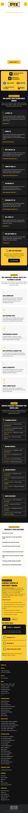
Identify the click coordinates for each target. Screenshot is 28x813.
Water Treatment (8, 432)
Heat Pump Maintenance (7, 756)
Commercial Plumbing (6, 770)
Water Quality (4, 715)
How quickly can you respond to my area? (14, 542)
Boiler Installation (5, 747)
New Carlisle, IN (5, 794)
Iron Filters (6, 504)
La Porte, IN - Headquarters (12, 627)
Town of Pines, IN (5, 796)
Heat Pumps (7, 459)
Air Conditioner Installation (7, 736)
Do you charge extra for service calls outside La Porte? (14, 537)
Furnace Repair (4, 744)
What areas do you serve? (14, 533)
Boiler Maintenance (5, 751)
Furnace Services (8, 450)
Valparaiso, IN (8, 643)
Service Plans (4, 777)
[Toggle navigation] (2, 4)
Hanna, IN (3, 792)
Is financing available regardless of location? (14, 561)
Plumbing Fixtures (5, 710)
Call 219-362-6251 (14, 260)
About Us (3, 779)
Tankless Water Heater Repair (8, 723)
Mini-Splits (6, 461)
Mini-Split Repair (5, 760)
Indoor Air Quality (8, 486)
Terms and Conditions (6, 784)
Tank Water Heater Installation (8, 727)
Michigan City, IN (9, 637)
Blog (2, 781)
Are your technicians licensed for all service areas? (14, 551)
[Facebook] (3, 695)
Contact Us (6, 123)
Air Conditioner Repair (6, 738)
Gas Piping (3, 713)
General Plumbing (8, 424)
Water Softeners (8, 500)
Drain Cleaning (7, 428)
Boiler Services (7, 454)
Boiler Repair (4, 749)
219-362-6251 (6, 619)
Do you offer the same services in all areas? (14, 546)
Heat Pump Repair (5, 754)
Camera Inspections (6, 704)
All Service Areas (5, 790)
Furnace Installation (5, 742)
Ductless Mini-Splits (9, 482)
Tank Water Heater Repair (7, 728)
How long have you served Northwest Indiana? (14, 564)
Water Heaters (7, 437)
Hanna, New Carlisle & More (12, 649)
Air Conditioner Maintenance (8, 740)
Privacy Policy (4, 783)
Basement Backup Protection (8, 706)
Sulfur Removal (7, 508)
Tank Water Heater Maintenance (9, 730)
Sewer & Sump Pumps (6, 708)
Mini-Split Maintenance (6, 762)
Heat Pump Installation (6, 753)
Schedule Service (14, 62)
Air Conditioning (8, 473)
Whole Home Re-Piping (6, 712)
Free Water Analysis (9, 512)
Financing (3, 775)
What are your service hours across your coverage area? (14, 556)
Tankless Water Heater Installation (9, 721)
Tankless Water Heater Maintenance (9, 725)
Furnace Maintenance (6, 745)
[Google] (1, 695)
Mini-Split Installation (6, 758)
